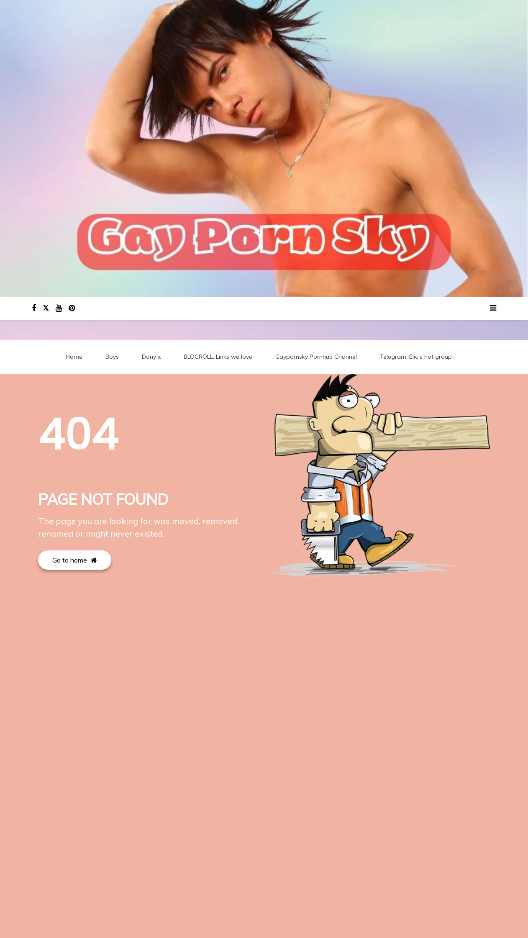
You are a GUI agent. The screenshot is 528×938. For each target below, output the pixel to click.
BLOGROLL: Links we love (218, 357)
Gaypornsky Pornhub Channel (316, 357)
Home (74, 357)
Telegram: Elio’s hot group (416, 357)
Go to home (74, 560)
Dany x (151, 357)
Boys (112, 357)
